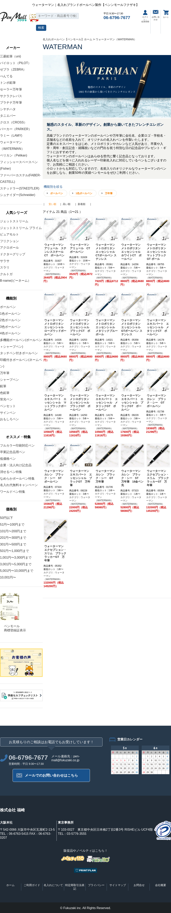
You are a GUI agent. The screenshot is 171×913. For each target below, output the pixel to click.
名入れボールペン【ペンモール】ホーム (67, 39)
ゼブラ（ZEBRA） (13, 69)
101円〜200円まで (13, 531)
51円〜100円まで (12, 524)
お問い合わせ (156, 15)
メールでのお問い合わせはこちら (51, 775)
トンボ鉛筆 (8, 82)
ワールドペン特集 (12, 491)
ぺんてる (6, 76)
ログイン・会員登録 (145, 16)
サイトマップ (117, 885)
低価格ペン (8, 458)
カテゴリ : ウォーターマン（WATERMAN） (53, 271)
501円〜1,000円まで (14, 551)
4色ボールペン (10, 333)
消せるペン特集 (11, 472)
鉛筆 (3, 386)
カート (166, 14)
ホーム (10, 885)
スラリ (4, 267)
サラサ (4, 261)
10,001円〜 (8, 577)
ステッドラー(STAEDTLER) (19, 188)
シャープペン (9, 379)
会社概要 (160, 885)
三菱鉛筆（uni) (10, 56)
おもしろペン (9, 419)
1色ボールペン (10, 313)
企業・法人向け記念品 (15, 465)
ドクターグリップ (12, 254)
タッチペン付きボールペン (19, 353)
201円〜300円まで (13, 537)
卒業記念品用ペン (12, 452)
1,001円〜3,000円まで (15, 557)
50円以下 (6, 517)
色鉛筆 (4, 392)
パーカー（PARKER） (16, 129)
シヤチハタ (8, 109)
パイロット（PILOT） (15, 63)
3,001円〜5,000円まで (15, 564)
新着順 (81, 204)
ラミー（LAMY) (11, 135)
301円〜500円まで (13, 544)
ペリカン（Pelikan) (13, 155)
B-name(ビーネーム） (15, 280)
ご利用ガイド (32, 885)
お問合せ (139, 885)
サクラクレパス (11, 96)
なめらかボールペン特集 (17, 478)
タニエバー (8, 115)
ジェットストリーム (14, 221)
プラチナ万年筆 (11, 102)
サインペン (8, 412)
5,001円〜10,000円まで (16, 570)
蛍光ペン (6, 399)
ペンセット (8, 406)
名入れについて (53, 885)
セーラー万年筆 (11, 89)
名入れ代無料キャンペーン (19, 485)
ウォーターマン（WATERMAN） (116, 39)
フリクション (9, 241)
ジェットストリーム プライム (21, 228)
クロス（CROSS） (13, 122)
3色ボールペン (10, 326)
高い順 (66, 204)
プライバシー (96, 885)
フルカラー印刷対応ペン (17, 445)
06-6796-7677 (117, 17)
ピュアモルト (9, 234)
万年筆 (4, 373)
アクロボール (9, 247)
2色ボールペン (10, 320)
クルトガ (6, 274)
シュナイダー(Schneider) (17, 195)
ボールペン (8, 307)
